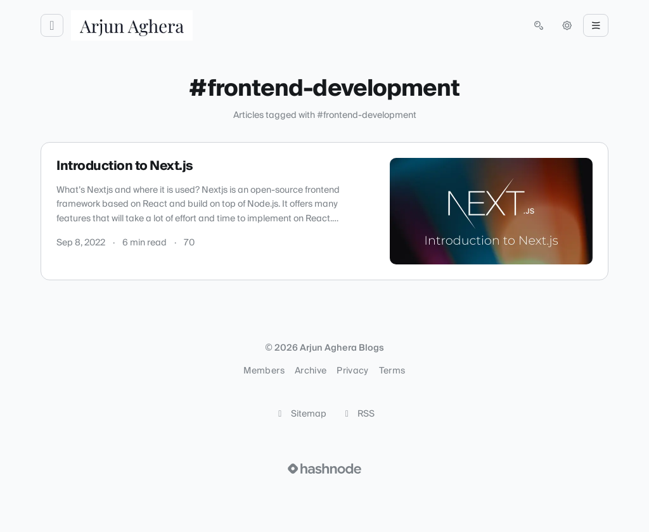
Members (263, 371)
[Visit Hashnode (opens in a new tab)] (324, 468)
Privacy (352, 371)
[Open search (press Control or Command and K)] (538, 25)
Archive (310, 371)
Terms (392, 371)
